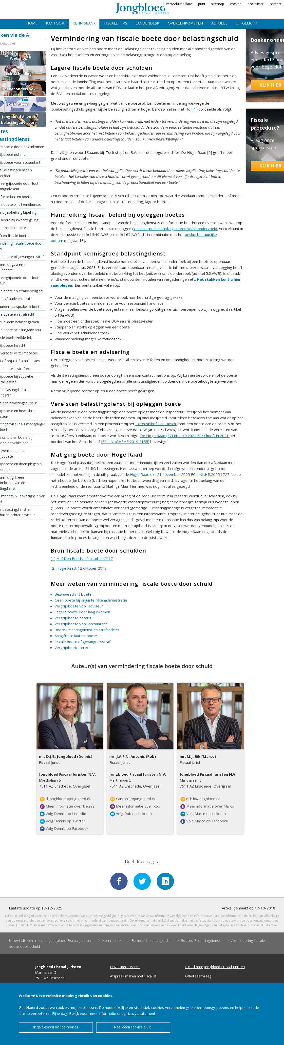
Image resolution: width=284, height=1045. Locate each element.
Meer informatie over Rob (135, 806)
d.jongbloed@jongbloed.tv (65, 799)
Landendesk (147, 23)
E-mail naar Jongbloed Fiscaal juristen (215, 966)
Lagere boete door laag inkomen (82, 611)
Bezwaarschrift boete (73, 594)
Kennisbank (84, 23)
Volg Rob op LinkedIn (131, 813)
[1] (195, 109)
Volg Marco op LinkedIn (203, 813)
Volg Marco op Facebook (204, 821)
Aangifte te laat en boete (76, 635)
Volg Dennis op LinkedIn (63, 813)
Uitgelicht (247, 23)
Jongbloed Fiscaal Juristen (70, 940)
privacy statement (139, 1013)
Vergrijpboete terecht (73, 647)
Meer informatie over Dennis (67, 806)
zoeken (236, 3)
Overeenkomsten (185, 23)
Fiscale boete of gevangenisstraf (82, 641)
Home (32, 23)
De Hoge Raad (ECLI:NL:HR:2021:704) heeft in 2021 (185, 435)
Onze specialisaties (125, 966)
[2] (209, 152)
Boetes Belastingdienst (201, 940)
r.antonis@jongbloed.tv (132, 799)
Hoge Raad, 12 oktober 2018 (82, 568)
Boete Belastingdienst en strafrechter (87, 629)
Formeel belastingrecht (151, 940)
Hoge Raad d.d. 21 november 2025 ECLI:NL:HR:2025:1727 (180, 474)
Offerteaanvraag (198, 976)
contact (275, 3)
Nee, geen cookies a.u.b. (133, 1027)
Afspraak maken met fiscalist (133, 976)
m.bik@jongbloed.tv (200, 799)
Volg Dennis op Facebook (64, 828)
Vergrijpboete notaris (73, 617)
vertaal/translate (179, 3)
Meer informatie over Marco (207, 806)
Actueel (219, 23)
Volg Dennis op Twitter (62, 821)
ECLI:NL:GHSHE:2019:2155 (125, 441)
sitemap (217, 3)
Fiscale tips (115, 23)
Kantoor (55, 23)
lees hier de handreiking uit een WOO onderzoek (174, 228)
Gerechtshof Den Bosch (156, 423)
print (201, 3)
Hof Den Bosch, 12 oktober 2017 (85, 558)
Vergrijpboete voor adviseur (79, 606)
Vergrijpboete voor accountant (81, 623)
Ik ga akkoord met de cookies (55, 1027)
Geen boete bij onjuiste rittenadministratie (91, 600)
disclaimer (255, 3)
